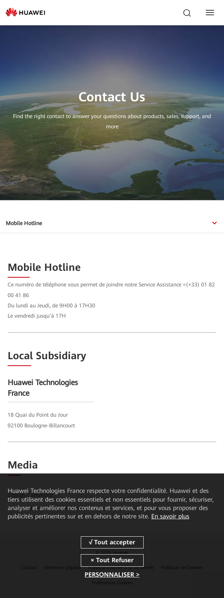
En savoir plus (170, 516)
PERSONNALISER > (112, 574)
